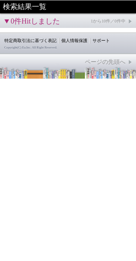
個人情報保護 (74, 40)
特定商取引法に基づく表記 (30, 40)
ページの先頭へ (105, 61)
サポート (101, 40)
